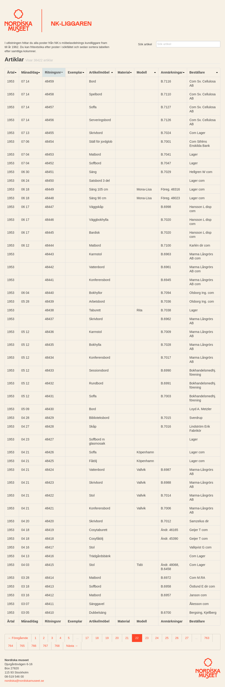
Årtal (10, 72)
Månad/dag (29, 72)
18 (96, 638)
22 (136, 638)
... (77, 638)
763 (206, 638)
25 (167, 638)
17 (87, 638)
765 (22, 645)
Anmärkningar (172, 72)
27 (186, 638)
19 (107, 638)
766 (33, 645)
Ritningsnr (53, 72)
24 (156, 638)
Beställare (197, 72)
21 (127, 638)
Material (124, 72)
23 (147, 638)
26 (176, 638)
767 (45, 645)
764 (10, 645)
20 (116, 638)
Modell (142, 72)
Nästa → (72, 645)
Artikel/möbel (99, 72)
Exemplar (75, 72)
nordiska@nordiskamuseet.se (24, 680)
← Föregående (18, 638)
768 (57, 645)
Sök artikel (145, 44)
